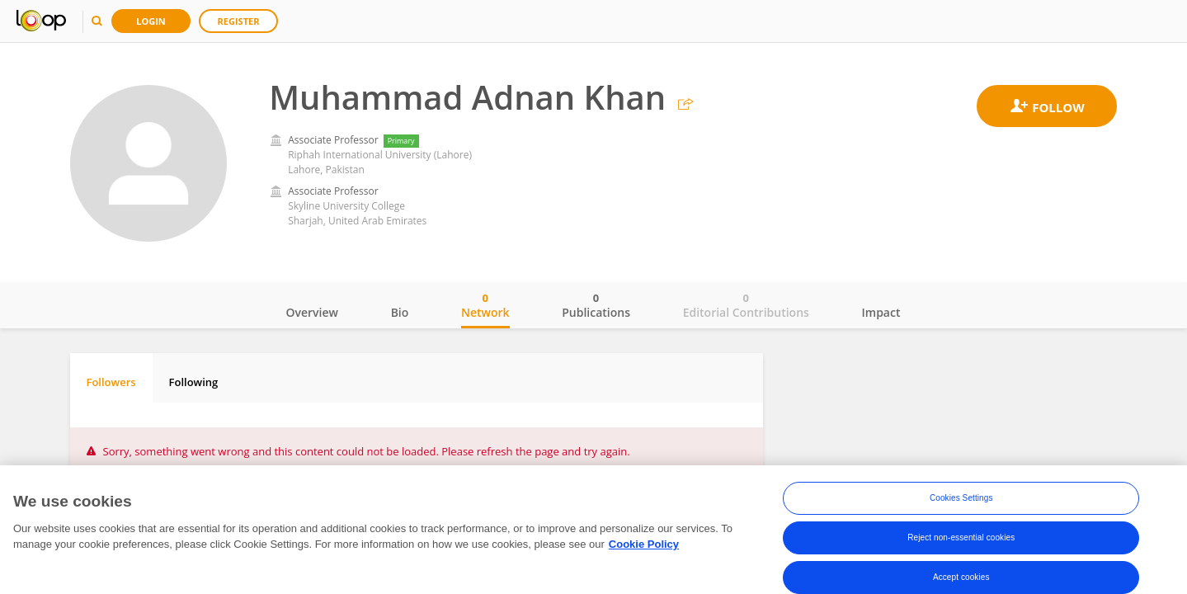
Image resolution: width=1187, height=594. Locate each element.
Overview (312, 312)
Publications (596, 305)
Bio (400, 312)
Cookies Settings (961, 498)
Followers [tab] (111, 382)
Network (485, 305)
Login (151, 21)
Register (239, 21)
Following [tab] (194, 382)
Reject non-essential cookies (961, 538)
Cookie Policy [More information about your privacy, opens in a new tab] (644, 545)
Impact (881, 312)
